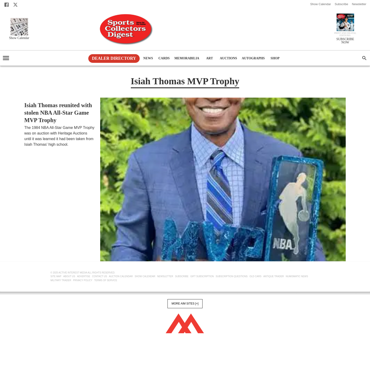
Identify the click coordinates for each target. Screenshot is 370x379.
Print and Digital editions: (345, 34)
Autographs (253, 58)
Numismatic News (297, 276)
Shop (274, 58)
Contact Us (99, 276)
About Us (69, 276)
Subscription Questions (232, 276)
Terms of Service (105, 280)
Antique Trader (273, 276)
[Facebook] (6, 4)
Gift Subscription (202, 276)
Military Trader (60, 280)
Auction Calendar (121, 276)
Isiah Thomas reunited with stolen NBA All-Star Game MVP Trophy (58, 112)
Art (209, 58)
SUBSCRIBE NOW (345, 41)
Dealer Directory (114, 58)
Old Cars (255, 276)
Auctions (228, 58)
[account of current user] (6, 58)
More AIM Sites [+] (184, 303)
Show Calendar (320, 4)
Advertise (83, 276)
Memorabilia (186, 58)
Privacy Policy (82, 280)
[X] (15, 4)
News (148, 58)
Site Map (55, 276)
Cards (164, 58)
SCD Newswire (35, 150)
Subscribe (341, 4)
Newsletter (359, 4)
